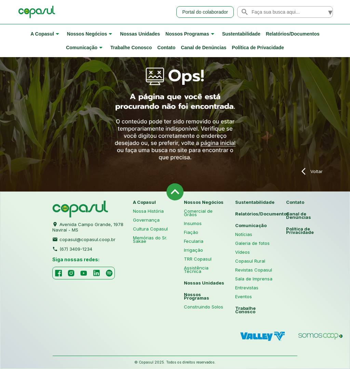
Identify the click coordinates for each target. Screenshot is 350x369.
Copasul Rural (250, 261)
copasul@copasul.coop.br (84, 238)
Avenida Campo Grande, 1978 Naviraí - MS (87, 226)
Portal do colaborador (205, 12)
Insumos (193, 223)
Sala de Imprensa (253, 278)
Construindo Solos (203, 306)
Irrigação (193, 250)
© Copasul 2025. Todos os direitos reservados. (175, 362)
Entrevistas (246, 287)
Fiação (191, 232)
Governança (146, 220)
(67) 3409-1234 (72, 248)
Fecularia (193, 241)
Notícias (243, 234)
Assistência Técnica (196, 269)
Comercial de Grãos (198, 212)
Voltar (312, 171)
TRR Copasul (198, 259)
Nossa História (148, 211)
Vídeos (242, 252)
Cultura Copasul (150, 228)
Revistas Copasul (253, 270)
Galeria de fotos (252, 243)
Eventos (243, 296)
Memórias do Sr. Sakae (150, 239)
